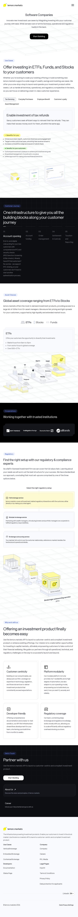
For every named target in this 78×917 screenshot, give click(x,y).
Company (43, 849)
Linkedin (66, 893)
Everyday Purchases (26, 99)
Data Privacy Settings (66, 905)
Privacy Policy (45, 879)
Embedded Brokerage (11, 854)
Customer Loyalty (60, 99)
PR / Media (44, 859)
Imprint (42, 868)
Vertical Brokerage (10, 849)
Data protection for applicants (51, 884)
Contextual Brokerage (11, 859)
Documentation (9, 868)
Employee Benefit (43, 99)
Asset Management (12, 104)
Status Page (7, 873)
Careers (43, 854)
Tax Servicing (9, 99)
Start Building (39, 36)
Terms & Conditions (47, 873)
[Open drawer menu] (73, 5)
